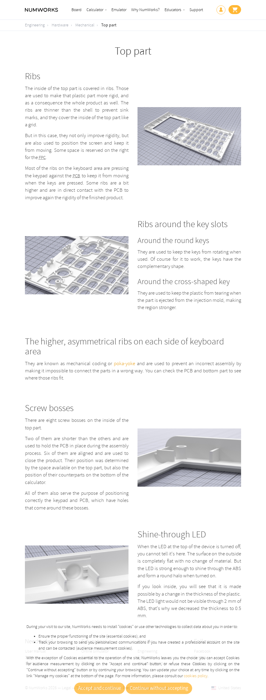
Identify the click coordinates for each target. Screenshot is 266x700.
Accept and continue (99, 688)
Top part (108, 25)
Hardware (60, 25)
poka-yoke (124, 363)
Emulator (118, 9)
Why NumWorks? (145, 9)
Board (76, 9)
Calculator (94, 9)
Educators (173, 9)
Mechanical (84, 25)
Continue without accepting (159, 688)
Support (196, 9)
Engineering (35, 25)
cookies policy (195, 675)
